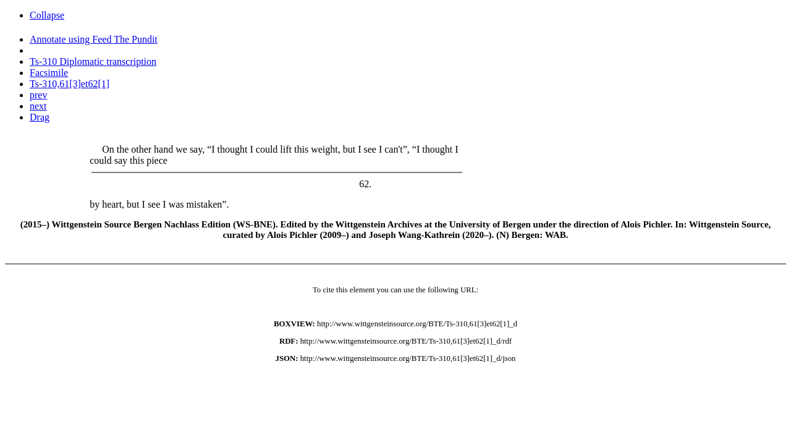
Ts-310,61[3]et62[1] (69, 83)
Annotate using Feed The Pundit (94, 39)
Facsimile (49, 72)
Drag (39, 117)
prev (38, 95)
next (38, 106)
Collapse (47, 15)
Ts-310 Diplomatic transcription (93, 61)
